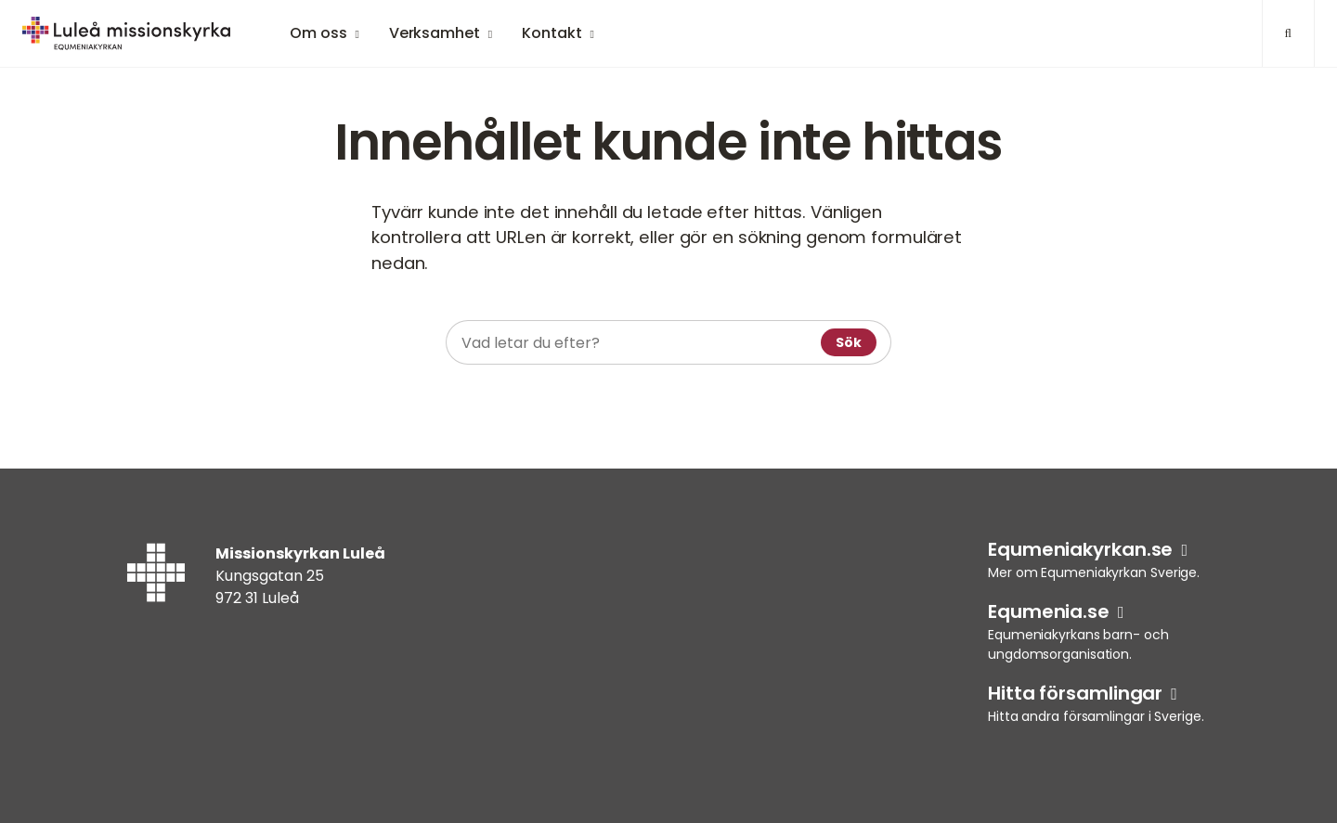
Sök (849, 342)
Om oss (318, 33)
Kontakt (551, 33)
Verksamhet (434, 33)
